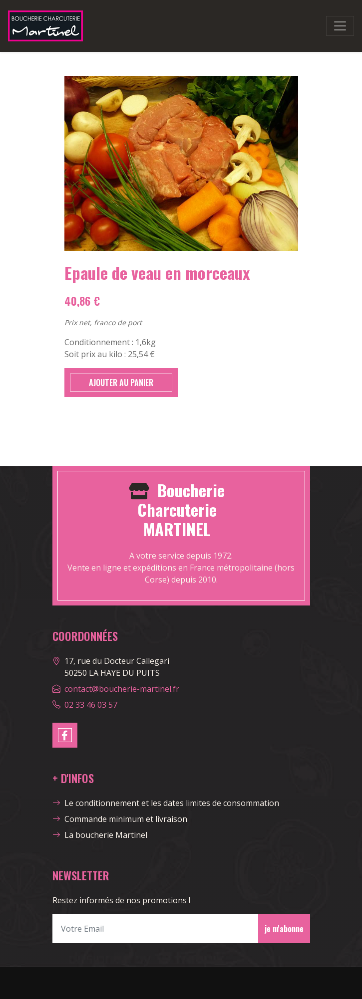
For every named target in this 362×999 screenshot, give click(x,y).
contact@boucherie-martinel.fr (121, 688)
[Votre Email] (155, 928)
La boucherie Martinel (99, 834)
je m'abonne (284, 929)
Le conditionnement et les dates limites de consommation (165, 803)
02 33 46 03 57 (90, 704)
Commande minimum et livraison (119, 818)
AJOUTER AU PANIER (121, 383)
